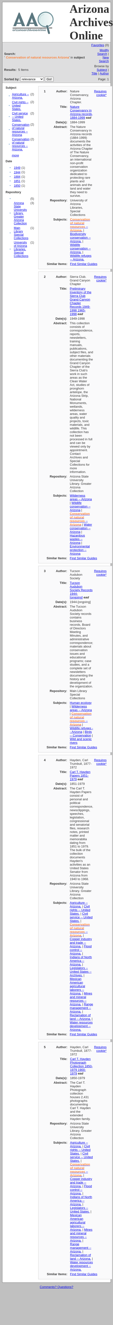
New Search (104, 59)
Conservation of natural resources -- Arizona (21, 130)
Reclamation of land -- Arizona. (80, 1017)
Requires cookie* (100, 93)
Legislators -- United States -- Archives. (80, 971)
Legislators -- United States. (80, 1209)
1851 (17, 181)
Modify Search (103, 52)
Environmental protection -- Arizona (80, 550)
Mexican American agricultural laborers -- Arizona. (77, 986)
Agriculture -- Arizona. (20, 96)
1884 (17, 176)
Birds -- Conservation (81, 733)
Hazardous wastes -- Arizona (77, 539)
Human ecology (80, 703)
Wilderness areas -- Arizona (81, 497)
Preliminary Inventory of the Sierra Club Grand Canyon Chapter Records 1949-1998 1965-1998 (80, 301)
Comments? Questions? (56, 1287)
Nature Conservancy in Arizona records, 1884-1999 (81, 112)
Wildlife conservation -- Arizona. (80, 248)
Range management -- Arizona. (81, 1007)
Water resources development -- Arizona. (81, 1026)
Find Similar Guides (83, 264)
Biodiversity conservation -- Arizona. (80, 237)
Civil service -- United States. (20, 117)
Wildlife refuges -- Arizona (81, 730)
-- (80, 519)
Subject (102, 70)
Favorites (97, 45)
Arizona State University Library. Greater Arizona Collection (20, 213)
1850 (17, 185)
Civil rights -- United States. (20, 106)
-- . (80, 225)
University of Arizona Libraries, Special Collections (21, 249)
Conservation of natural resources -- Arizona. (21, 144)
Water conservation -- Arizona (81, 528)
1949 (17, 167)
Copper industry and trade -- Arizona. (81, 942)
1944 (17, 172)
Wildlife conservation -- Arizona (80, 506)
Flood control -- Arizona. (81, 949)
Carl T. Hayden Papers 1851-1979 (80, 775)
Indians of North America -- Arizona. (81, 960)
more (15, 155)
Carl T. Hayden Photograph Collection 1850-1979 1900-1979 (81, 1066)
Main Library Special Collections (21, 233)
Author (104, 73)
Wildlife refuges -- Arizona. (80, 257)
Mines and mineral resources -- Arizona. (81, 999)
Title (94, 73)
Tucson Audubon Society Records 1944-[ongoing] (81, 590)
